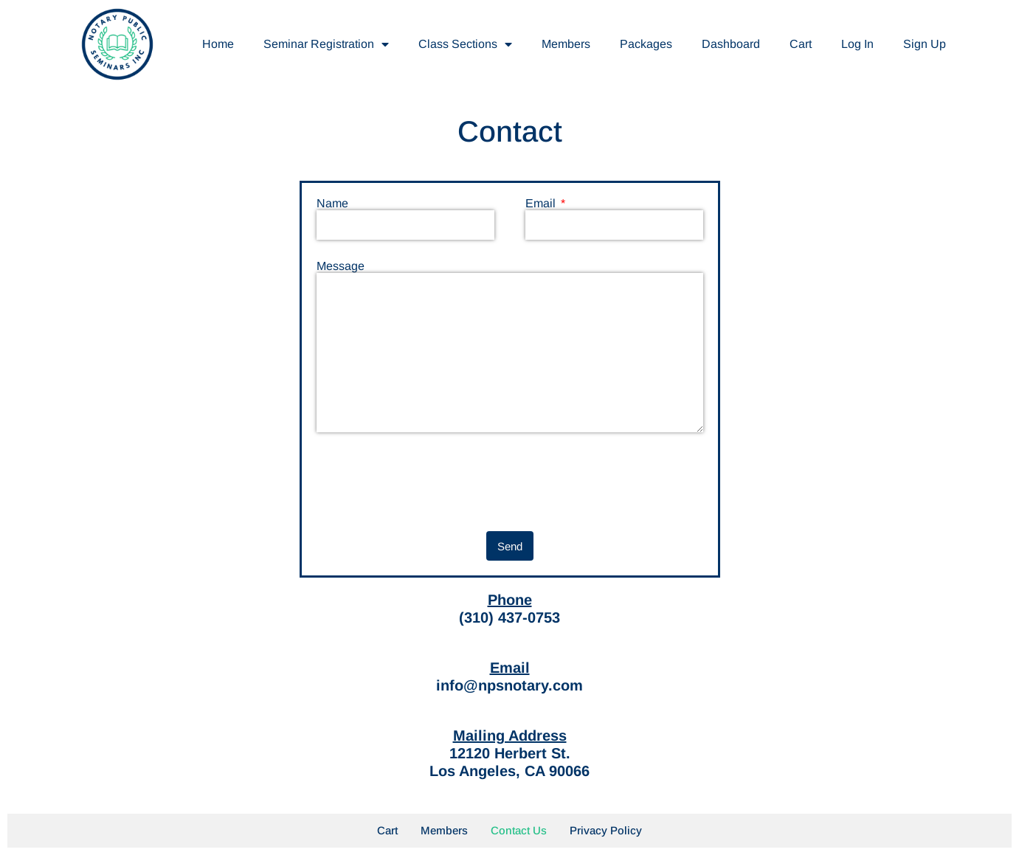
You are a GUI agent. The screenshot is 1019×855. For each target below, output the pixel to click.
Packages (646, 44)
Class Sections (465, 44)
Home (218, 44)
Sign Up (924, 44)
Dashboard (731, 44)
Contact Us (519, 830)
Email (542, 204)
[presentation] (429, 481)
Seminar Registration (326, 44)
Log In (857, 44)
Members (566, 44)
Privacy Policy (606, 830)
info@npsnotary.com (509, 685)
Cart (801, 44)
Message (341, 266)
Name (332, 204)
